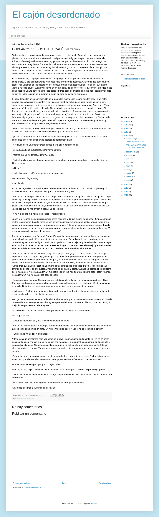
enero (128, 180)
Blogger (94, 503)
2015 (126, 136)
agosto (129, 155)
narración (30, 399)
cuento (23, 399)
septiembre (131, 152)
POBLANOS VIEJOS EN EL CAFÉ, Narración (136, 146)
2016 (126, 132)
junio (128, 162)
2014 (126, 184)
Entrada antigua (104, 483)
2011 (126, 195)
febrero (129, 176)
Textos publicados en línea (134, 79)
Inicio (64, 483)
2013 (126, 188)
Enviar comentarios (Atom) (34, 487)
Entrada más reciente (21, 483)
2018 (126, 125)
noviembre (130, 139)
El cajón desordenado (56, 15)
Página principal (17, 36)
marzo (129, 173)
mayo (128, 166)
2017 (126, 128)
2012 (126, 192)
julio (128, 159)
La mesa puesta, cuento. (136, 142)
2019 (126, 121)
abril (128, 170)
